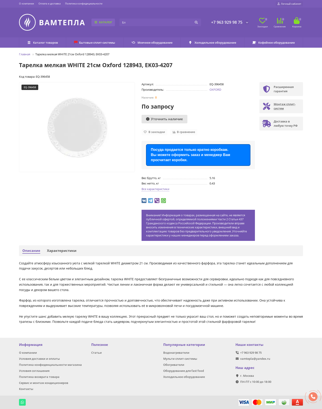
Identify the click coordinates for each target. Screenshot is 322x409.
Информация (30, 344)
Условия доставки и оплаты (39, 359)
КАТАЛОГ (103, 22)
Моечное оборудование (151, 43)
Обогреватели (173, 365)
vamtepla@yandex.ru (255, 359)
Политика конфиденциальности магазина (50, 365)
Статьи (96, 353)
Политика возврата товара (39, 377)
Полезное (99, 344)
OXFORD (215, 90)
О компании (26, 3)
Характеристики (61, 250)
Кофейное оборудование (273, 43)
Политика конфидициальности (83, 3)
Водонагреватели (176, 353)
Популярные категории (184, 344)
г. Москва (247, 376)
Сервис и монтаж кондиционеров (43, 383)
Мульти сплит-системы (180, 359)
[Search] (160, 22)
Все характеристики (155, 189)
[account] (289, 3)
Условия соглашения (34, 371)
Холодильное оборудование (212, 43)
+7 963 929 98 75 (226, 22)
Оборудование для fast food (183, 371)
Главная (24, 54)
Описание (31, 250)
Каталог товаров (42, 43)
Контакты (26, 389)
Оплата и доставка (49, 3)
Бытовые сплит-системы (94, 43)
